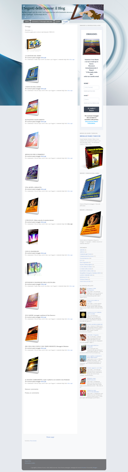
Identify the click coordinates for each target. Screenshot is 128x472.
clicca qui (43, 88)
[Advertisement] (91, 428)
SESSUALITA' (84, 277)
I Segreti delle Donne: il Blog (43, 8)
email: (86, 95)
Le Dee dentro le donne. (86, 266)
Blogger (95, 467)
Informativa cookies (30, 463)
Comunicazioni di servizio (86, 256)
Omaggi (65, 21)
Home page (50, 437)
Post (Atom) (33, 440)
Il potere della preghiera (86, 264)
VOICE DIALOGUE (85, 281)
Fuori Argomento (84, 262)
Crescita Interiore (84, 258)
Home (27, 21)
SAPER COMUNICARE (86, 275)
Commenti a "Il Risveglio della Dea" (42, 21)
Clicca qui (43, 284)
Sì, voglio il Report (91, 109)
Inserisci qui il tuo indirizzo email (91, 103)
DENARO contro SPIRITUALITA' (91, 379)
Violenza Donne (84, 279)
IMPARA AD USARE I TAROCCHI (90, 136)
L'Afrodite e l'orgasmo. (93, 335)
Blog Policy (28, 461)
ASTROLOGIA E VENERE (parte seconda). (94, 313)
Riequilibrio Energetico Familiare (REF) (90, 273)
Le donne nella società (85, 268)
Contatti (58, 21)
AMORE (82, 250)
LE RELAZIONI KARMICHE (95, 324)
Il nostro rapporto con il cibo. (94, 368)
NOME (86, 83)
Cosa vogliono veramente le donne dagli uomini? (94, 356)
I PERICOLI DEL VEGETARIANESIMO (93, 391)
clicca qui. (43, 57)
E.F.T (81, 260)
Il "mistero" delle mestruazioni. (91, 289)
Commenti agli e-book (85, 254)
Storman (84, 467)
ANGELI (82, 252)
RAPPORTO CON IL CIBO (87, 271)
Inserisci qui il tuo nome (89, 91)
